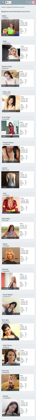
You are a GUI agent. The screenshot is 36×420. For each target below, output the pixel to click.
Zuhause (3, 7)
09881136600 (5, 170)
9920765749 (5, 68)
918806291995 (6, 322)
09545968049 (6, 144)
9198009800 (5, 18)
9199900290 (6, 195)
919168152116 (7, 296)
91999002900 (5, 119)
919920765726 (7, 94)
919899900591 (7, 43)
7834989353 (6, 347)
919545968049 (7, 398)
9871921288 (5, 220)
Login (29, 2)
